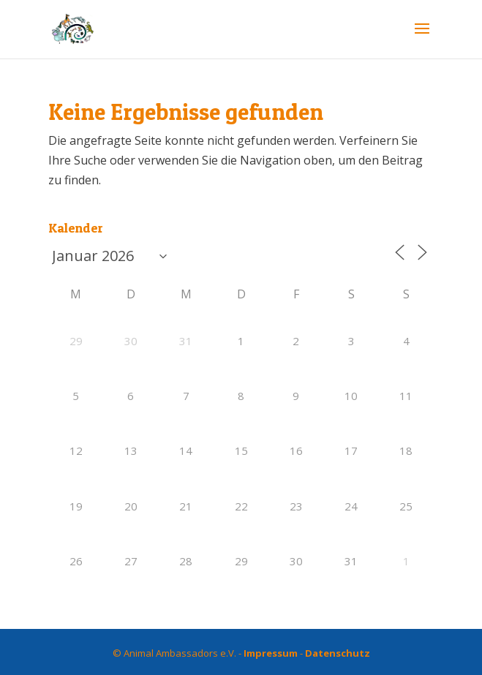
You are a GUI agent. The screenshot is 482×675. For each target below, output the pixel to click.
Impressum (271, 653)
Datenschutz (337, 653)
